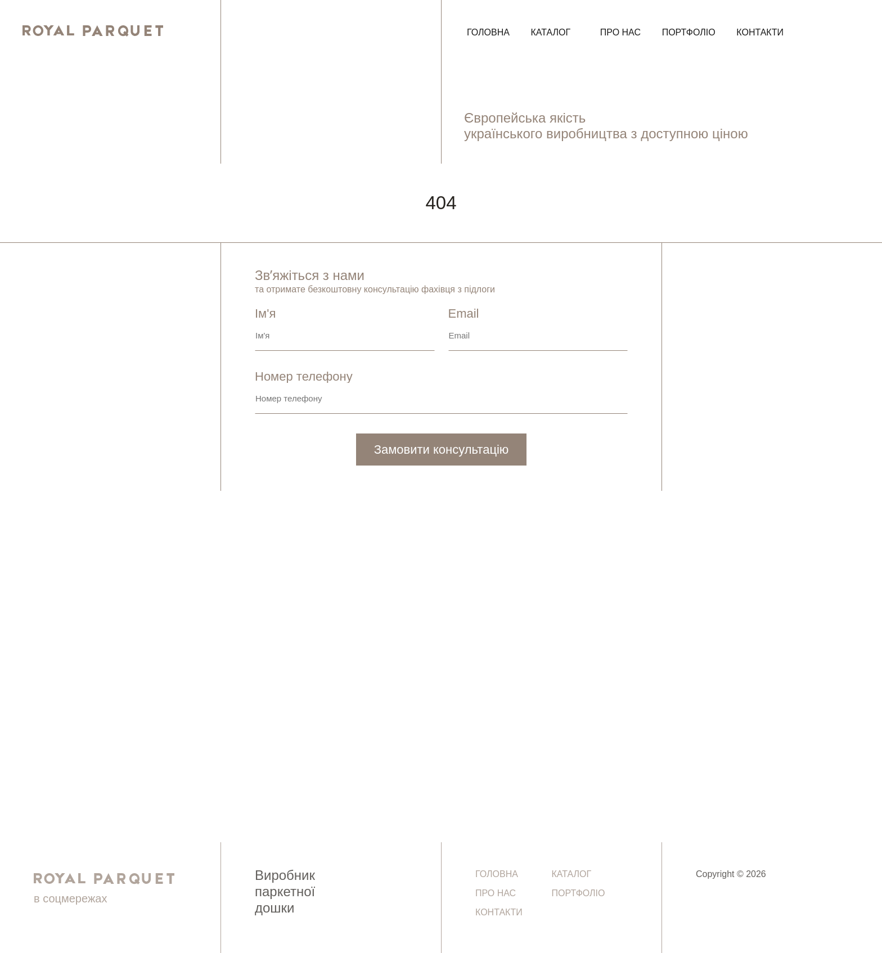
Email (538, 331)
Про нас (620, 32)
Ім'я (345, 331)
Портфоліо (689, 32)
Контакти (760, 32)
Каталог (551, 32)
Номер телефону (441, 394)
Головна (488, 32)
